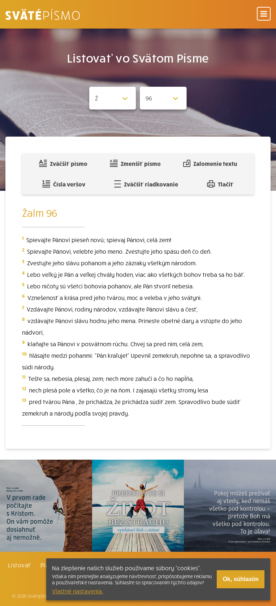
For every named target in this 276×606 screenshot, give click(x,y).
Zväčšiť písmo (63, 163)
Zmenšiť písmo (135, 163)
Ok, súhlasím (241, 579)
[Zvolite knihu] (112, 98)
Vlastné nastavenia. (77, 590)
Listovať (19, 564)
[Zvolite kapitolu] (163, 98)
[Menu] (264, 14)
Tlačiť (220, 184)
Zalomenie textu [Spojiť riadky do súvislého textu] (210, 163)
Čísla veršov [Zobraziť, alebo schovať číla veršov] (63, 184)
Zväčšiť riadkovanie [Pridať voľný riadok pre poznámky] (146, 184)
